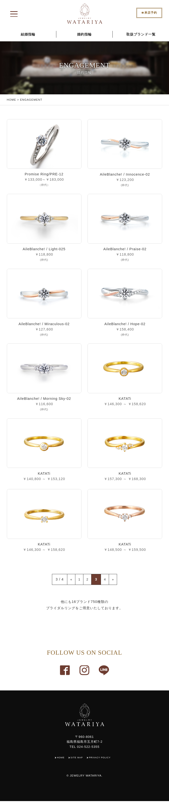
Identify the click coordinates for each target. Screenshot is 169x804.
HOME (11, 99)
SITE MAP (76, 760)
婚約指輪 (84, 34)
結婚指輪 (28, 34)
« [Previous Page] (69, 582)
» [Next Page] (116, 582)
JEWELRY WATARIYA (85, 778)
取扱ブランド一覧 (141, 34)
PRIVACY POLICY (101, 760)
